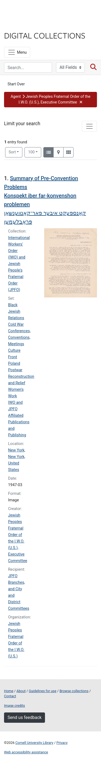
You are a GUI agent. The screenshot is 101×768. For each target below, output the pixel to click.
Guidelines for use (42, 691)
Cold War (16, 324)
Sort (12, 152)
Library (20, 25)
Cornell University (31, 10)
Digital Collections (44, 35)
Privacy (61, 743)
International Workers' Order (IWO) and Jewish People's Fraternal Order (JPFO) (19, 263)
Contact (10, 696)
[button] (50, 99)
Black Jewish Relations (16, 311)
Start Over (16, 84)
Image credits (14, 706)
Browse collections (74, 691)
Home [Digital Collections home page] (8, 691)
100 (34, 151)
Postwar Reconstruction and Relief (21, 376)
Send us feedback (24, 717)
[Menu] (17, 52)
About (21, 691)
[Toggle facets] (89, 126)
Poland (14, 363)
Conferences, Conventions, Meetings (19, 337)
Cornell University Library (34, 743)
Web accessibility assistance (26, 752)
